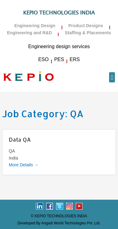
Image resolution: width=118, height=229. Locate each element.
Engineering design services (59, 46)
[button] (112, 77)
